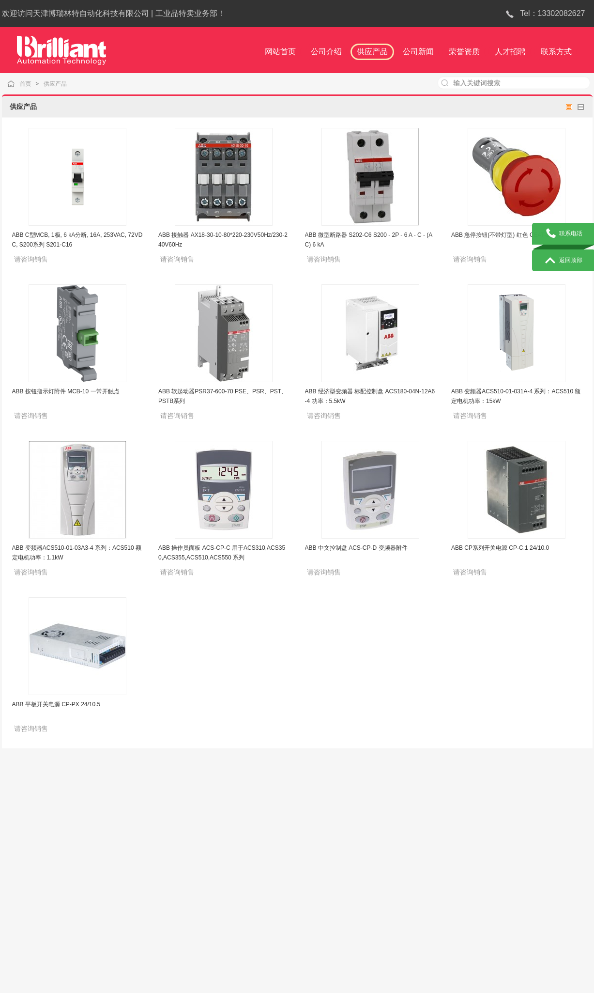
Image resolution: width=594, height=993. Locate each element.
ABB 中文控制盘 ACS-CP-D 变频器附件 (356, 547)
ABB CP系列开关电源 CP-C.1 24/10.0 (500, 547)
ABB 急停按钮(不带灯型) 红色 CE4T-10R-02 (508, 235)
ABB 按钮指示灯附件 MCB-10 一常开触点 (66, 391)
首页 (33, 83)
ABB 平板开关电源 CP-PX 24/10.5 (56, 704)
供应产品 (62, 83)
